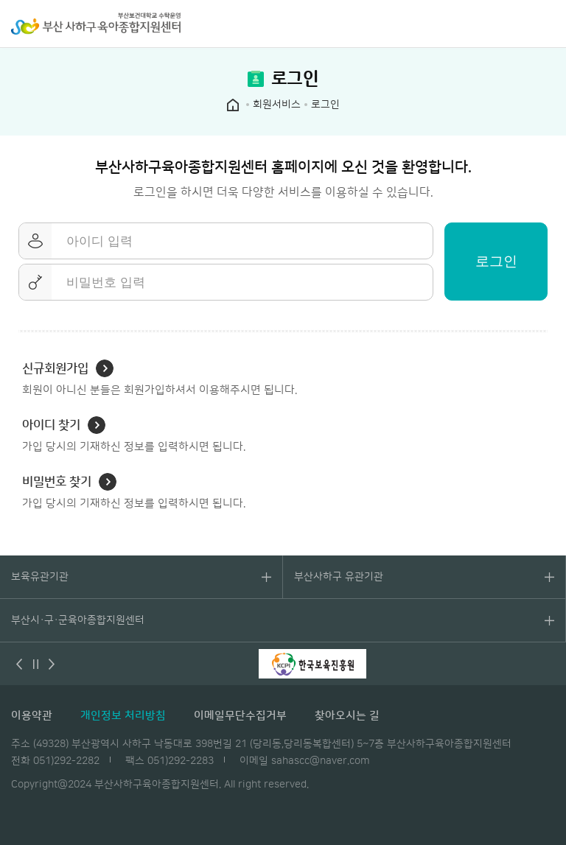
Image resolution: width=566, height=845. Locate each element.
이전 (19, 664)
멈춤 (35, 664)
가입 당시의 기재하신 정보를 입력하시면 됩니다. (133, 434)
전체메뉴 (547, 23)
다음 (51, 664)
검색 (518, 23)
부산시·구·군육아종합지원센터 (77, 620)
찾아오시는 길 (347, 715)
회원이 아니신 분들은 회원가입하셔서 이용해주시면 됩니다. (159, 378)
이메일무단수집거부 (240, 715)
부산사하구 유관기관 (338, 577)
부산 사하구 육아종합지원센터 (96, 23)
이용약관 (31, 715)
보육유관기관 (40, 577)
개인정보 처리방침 (123, 715)
